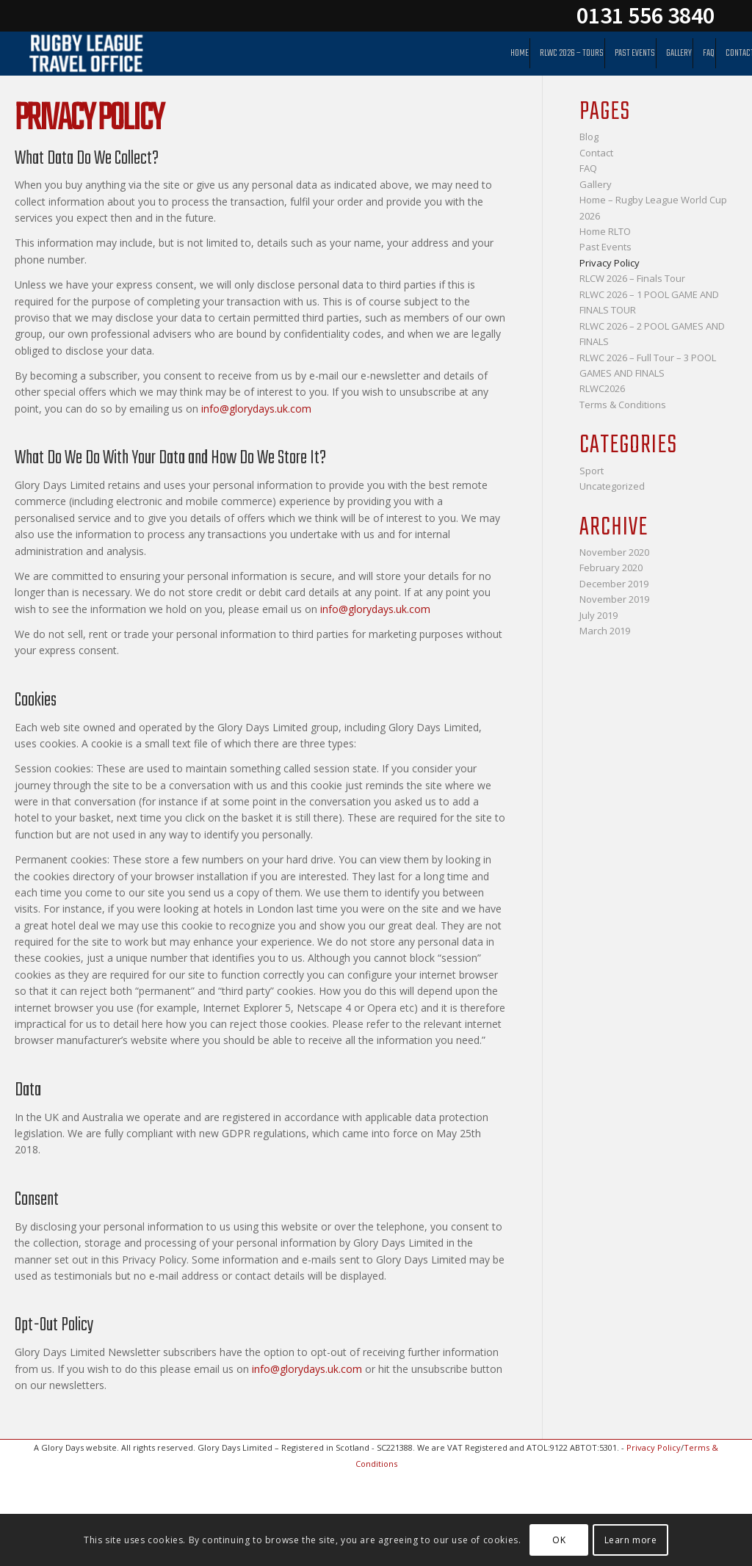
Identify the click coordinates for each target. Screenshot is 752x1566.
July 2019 (598, 615)
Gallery (595, 184)
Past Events (605, 246)
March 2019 (604, 630)
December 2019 (613, 583)
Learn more (630, 1540)
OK (558, 1540)
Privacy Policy (609, 262)
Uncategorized (612, 486)
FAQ (588, 168)
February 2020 (611, 567)
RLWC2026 (602, 388)
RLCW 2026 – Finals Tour (632, 278)
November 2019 (614, 599)
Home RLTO (605, 231)
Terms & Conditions (622, 404)
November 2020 (614, 552)
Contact (596, 152)
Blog (589, 136)
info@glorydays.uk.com (256, 409)
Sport (591, 470)
